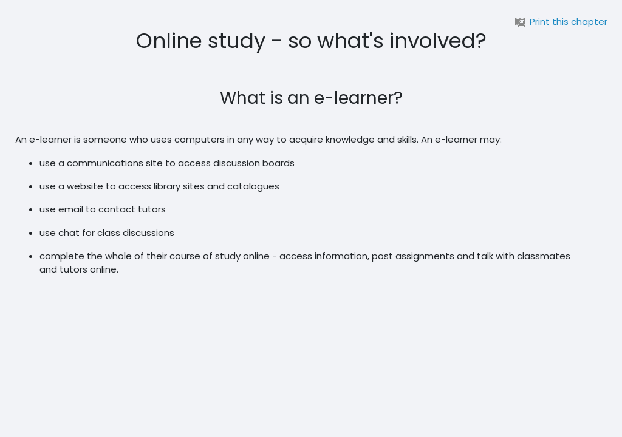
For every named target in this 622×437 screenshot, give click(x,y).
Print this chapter (561, 21)
